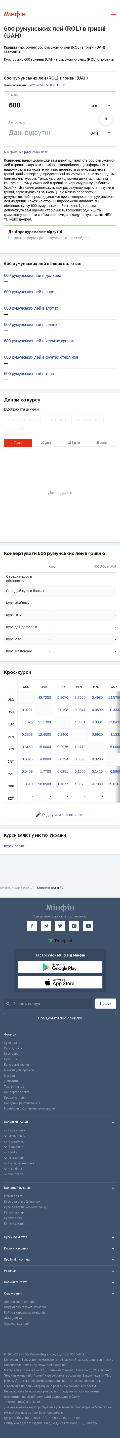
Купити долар (14, 1212)
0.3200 (97, 759)
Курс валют (12, 1043)
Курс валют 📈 (23, 887)
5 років (102, 443)
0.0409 (27, 771)
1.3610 (27, 784)
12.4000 (44, 734)
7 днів (18, 443)
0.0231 (27, 710)
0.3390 (80, 759)
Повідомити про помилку (60, 1018)
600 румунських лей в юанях (30, 325)
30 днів (46, 443)
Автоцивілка (13, 1318)
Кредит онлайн (15, 1097)
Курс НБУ (10, 1059)
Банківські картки (16, 1064)
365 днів (74, 443)
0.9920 (97, 734)
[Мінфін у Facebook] (32, 926)
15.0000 (44, 747)
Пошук (105, 1004)
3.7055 (80, 697)
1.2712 (80, 747)
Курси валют (14, 846)
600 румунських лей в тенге (29, 374)
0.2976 (62, 747)
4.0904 (97, 722)
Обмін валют (13, 1196)
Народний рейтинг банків (22, 1103)
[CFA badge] (15, 1342)
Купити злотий (14, 1223)
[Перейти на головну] (14, 14)
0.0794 (62, 759)
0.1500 (80, 771)
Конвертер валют (16, 1092)
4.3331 (80, 722)
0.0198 (62, 710)
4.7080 (97, 784)
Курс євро (11, 1053)
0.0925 (27, 759)
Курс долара (13, 1048)
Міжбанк (10, 1076)
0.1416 (97, 771)
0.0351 (62, 771)
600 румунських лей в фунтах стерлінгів (41, 357)
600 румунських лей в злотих (31, 308)
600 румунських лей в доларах (32, 276)
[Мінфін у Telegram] (46, 926)
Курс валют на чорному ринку (25, 1207)
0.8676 (62, 697)
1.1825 (27, 722)
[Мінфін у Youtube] (88, 926)
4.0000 (45, 759)
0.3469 (27, 747)
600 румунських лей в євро (29, 292)
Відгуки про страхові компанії (25, 1307)
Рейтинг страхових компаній (24, 1312)
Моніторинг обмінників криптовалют (30, 1108)
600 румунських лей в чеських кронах (39, 341)
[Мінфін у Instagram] (74, 926)
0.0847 (80, 710)
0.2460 (62, 734)
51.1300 (44, 722)
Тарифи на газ (14, 1086)
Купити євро (13, 1218)
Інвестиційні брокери (19, 1070)
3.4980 (97, 697)
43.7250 (44, 697)
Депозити (11, 1081)
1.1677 (62, 784)
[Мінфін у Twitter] (60, 926)
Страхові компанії (16, 1323)
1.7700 (45, 771)
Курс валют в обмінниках (22, 1201)
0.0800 (97, 710)
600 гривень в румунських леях (26, 152)
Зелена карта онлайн (19, 1302)
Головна (5, 887)
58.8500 (44, 784)
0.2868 (27, 734)
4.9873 (80, 784)
